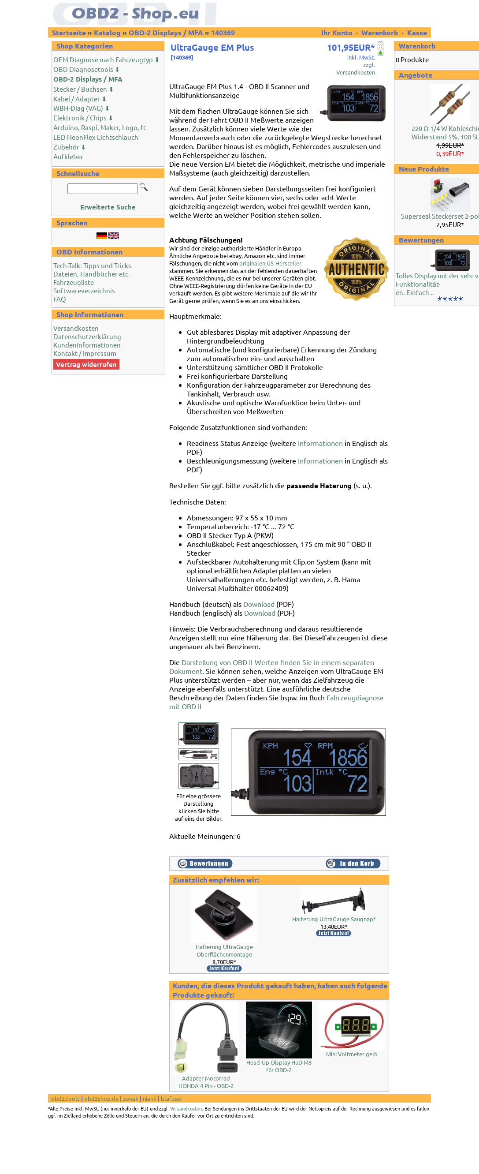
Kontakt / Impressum (84, 353)
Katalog (107, 32)
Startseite (69, 32)
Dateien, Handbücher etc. (91, 273)
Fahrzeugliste (73, 282)
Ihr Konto (337, 32)
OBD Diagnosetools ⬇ (86, 69)
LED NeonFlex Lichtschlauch (95, 137)
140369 (223, 32)
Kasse (417, 32)
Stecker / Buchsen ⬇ (83, 89)
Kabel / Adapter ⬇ (80, 98)
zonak (130, 1098)
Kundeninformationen (87, 344)
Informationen (320, 442)
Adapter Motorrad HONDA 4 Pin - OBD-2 (206, 1081)
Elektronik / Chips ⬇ (83, 117)
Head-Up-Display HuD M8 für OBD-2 (279, 1065)
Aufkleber (68, 156)
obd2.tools (65, 1098)
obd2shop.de (101, 1098)
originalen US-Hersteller (270, 263)
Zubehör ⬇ (69, 146)
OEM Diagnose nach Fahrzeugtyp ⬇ (106, 59)
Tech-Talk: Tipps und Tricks (92, 265)
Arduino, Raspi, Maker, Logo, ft (99, 127)
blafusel (171, 1098)
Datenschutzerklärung (87, 336)
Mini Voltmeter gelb (352, 1054)
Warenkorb (379, 32)
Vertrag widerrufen (86, 364)
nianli (149, 1098)
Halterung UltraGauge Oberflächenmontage (224, 950)
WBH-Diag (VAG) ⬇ (81, 108)
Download (259, 603)
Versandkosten (76, 328)
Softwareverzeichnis (84, 290)
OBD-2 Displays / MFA (166, 32)
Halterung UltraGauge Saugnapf (333, 919)
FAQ (59, 299)
